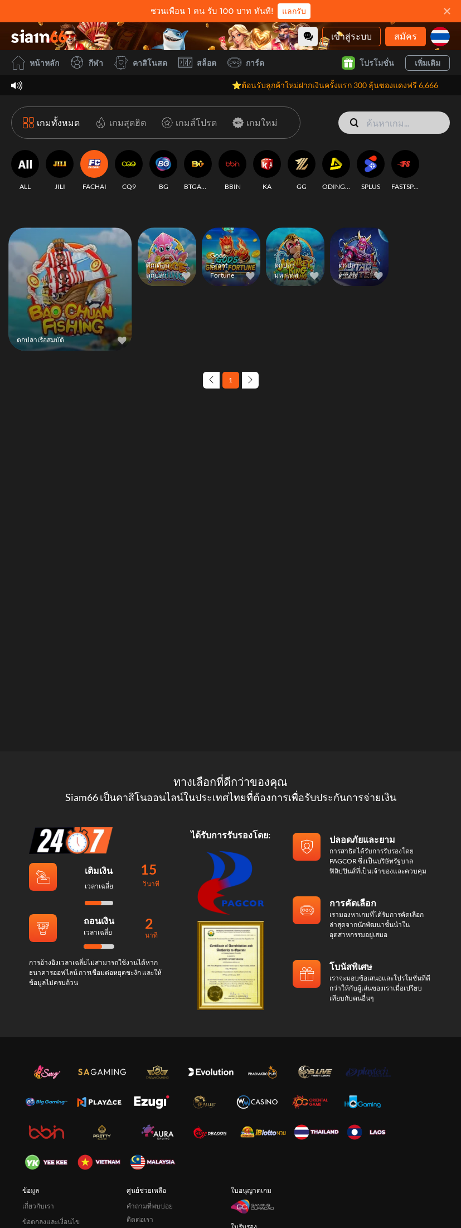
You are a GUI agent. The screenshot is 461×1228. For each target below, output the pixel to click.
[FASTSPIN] (405, 170)
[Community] (308, 36)
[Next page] (250, 380)
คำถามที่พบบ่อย (150, 1206)
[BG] (163, 170)
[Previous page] (211, 380)
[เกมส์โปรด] (187, 123)
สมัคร (405, 36)
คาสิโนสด (140, 63)
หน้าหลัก (35, 63)
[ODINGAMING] (336, 170)
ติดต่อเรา (140, 1219)
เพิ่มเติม (427, 62)
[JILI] (60, 170)
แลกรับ (294, 11)
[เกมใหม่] (253, 123)
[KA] (267, 170)
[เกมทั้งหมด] (51, 122)
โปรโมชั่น (368, 63)
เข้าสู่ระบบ (351, 36)
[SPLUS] (371, 170)
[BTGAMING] (198, 170)
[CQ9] (129, 170)
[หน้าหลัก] (39, 36)
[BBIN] (232, 170)
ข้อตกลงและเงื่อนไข (51, 1221)
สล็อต (197, 63)
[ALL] (25, 170)
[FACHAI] (94, 170)
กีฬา (86, 63)
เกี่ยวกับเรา (38, 1206)
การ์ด (245, 63)
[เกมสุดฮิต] (118, 123)
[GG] (302, 170)
